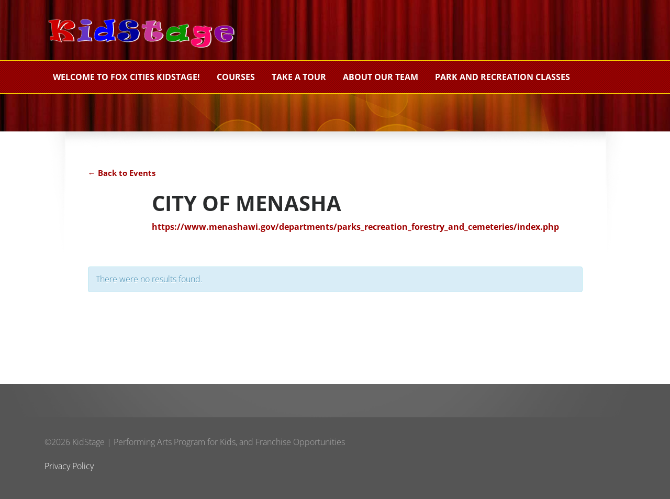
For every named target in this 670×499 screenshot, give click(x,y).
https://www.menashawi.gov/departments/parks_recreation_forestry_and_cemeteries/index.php (355, 226)
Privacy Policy (69, 466)
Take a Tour (299, 77)
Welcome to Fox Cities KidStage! (126, 77)
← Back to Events (121, 173)
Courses (236, 77)
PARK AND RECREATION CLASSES (502, 77)
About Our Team (380, 77)
